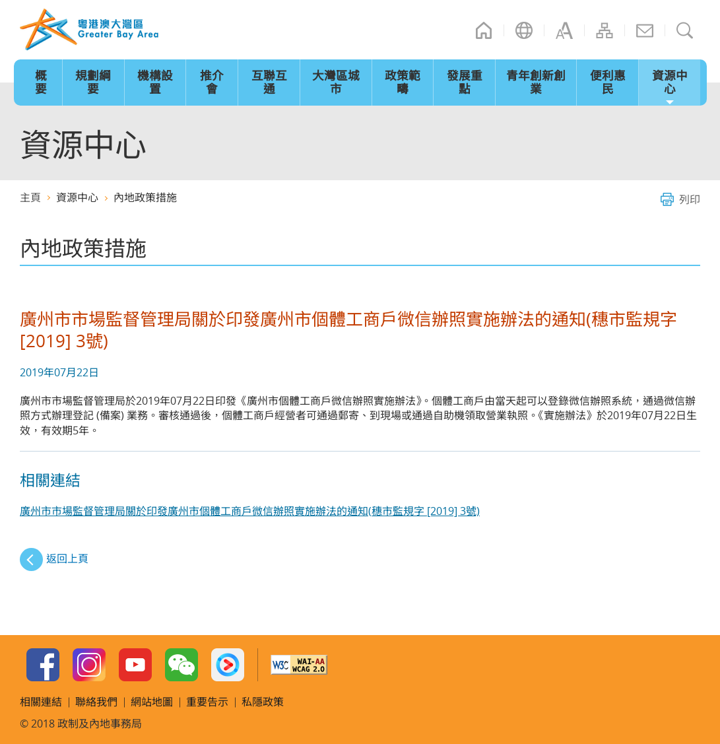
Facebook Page (42, 664)
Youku (227, 664)
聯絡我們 (644, 30)
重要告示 (207, 701)
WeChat (181, 664)
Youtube (135, 664)
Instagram (89, 664)
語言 (524, 30)
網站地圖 (604, 30)
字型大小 (564, 30)
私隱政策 (263, 701)
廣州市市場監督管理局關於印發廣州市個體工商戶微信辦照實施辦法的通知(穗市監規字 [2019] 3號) (250, 511)
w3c (299, 664)
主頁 (483, 30)
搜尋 (685, 30)
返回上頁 (67, 558)
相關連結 (41, 701)
